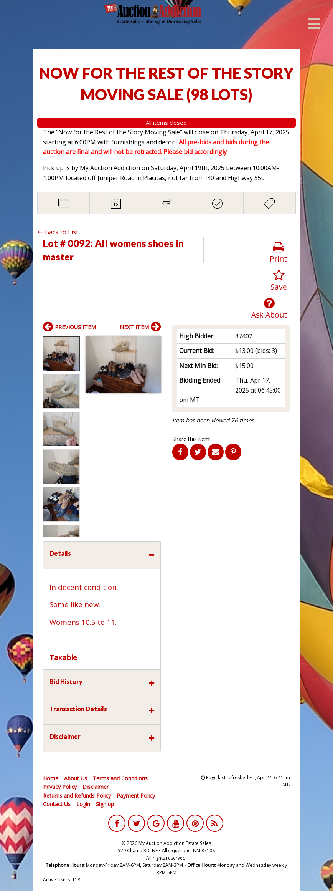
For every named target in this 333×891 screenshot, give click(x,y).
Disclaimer (95, 786)
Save (278, 280)
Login (83, 804)
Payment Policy (136, 795)
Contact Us (57, 804)
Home (50, 778)
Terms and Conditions (120, 778)
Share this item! (191, 438)
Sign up (105, 804)
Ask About (269, 308)
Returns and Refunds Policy (77, 795)
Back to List (57, 232)
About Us (75, 778)
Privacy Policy (60, 786)
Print (278, 252)
